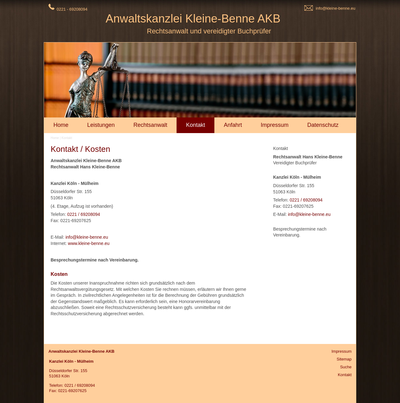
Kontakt (67, 138)
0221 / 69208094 (306, 199)
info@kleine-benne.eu (335, 8)
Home (55, 138)
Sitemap (344, 359)
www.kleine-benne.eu (88, 243)
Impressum (342, 351)
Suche (346, 367)
